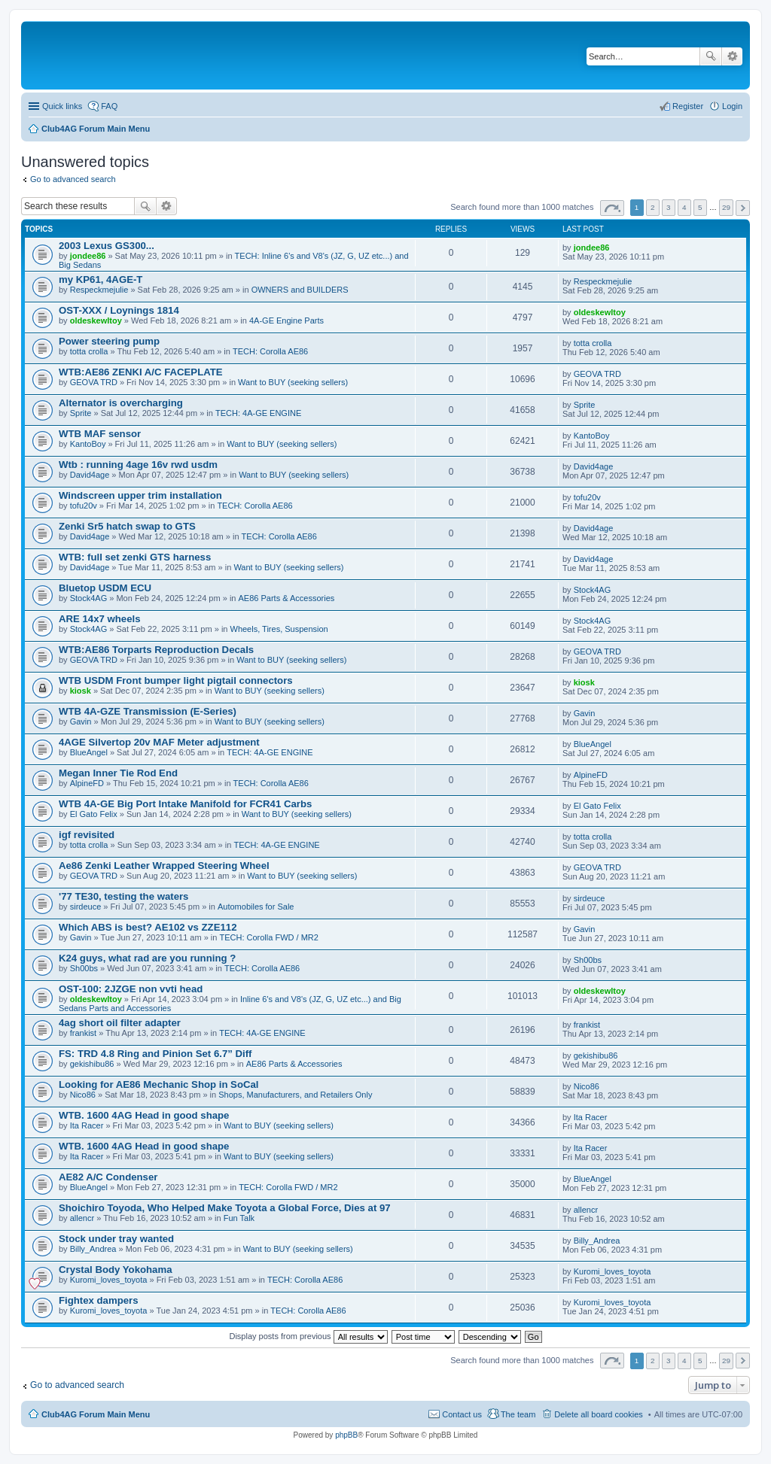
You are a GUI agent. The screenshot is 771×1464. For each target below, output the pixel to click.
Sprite (81, 413)
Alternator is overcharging (121, 403)
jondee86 (88, 255)
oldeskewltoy (96, 320)
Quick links (62, 106)
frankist (83, 1032)
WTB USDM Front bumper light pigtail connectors (176, 680)
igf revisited (86, 834)
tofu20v (83, 505)
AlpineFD (87, 783)
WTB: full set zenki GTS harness (135, 557)
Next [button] (743, 208)
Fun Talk (239, 1218)
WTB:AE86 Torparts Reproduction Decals (156, 649)
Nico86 (83, 1094)
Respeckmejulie (99, 289)
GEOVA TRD (93, 382)
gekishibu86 (92, 1063)
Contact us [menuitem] (462, 1414)
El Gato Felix (93, 814)
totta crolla (89, 351)
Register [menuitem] (687, 106)
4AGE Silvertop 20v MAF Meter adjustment (159, 742)
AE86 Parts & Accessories (287, 598)
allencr (82, 1218)
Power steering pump (109, 341)
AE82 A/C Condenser (108, 1177)
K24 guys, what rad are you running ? (147, 958)
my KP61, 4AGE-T (100, 279)
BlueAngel (89, 752)
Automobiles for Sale (256, 906)
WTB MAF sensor (100, 433)
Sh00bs (84, 968)
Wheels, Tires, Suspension (279, 628)
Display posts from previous (308, 1336)
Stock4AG (89, 598)
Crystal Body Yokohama (115, 1269)
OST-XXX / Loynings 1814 (119, 310)
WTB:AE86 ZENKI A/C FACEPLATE (141, 372)
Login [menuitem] (732, 106)
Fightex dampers (99, 1300)
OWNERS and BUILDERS (300, 289)
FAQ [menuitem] (109, 106)
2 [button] (653, 207)
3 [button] (668, 207)
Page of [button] (612, 208)
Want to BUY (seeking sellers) (293, 382)
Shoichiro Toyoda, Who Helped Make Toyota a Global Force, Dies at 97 (225, 1207)
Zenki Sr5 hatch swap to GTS (127, 526)
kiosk (80, 690)
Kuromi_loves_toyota (109, 1279)
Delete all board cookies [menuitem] (598, 1414)
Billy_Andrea (93, 1248)
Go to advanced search (73, 179)
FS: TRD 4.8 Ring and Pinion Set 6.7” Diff (155, 1053)
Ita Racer (87, 1125)
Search (710, 56)
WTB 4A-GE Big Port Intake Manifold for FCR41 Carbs (185, 803)
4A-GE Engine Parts (286, 320)
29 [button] (726, 207)
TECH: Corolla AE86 (270, 351)
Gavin (81, 721)
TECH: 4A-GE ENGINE (258, 413)
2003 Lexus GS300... (106, 245)
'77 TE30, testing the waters (123, 896)
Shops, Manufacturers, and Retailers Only (295, 1094)
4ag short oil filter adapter (120, 1022)
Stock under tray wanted (116, 1238)
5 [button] (700, 207)
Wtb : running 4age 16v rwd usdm (138, 464)
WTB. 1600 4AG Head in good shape (144, 1115)
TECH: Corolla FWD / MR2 (268, 937)
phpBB (346, 1435)
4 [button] (684, 207)
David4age (90, 474)
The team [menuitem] (518, 1414)
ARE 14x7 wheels (100, 618)
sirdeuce (86, 906)
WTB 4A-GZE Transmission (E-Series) (147, 711)
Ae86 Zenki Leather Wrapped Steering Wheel (164, 865)
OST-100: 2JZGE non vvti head (131, 989)
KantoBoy (88, 443)
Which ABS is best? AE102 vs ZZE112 (147, 927)
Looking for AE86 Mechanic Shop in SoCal (159, 1084)
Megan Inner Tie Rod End (118, 773)
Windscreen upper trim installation (140, 495)
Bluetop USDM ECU (105, 588)
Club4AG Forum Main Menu (95, 1414)
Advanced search (732, 56)
